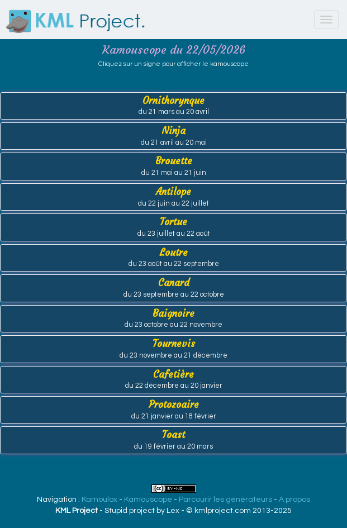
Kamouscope (148, 499)
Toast (173, 439)
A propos (294, 499)
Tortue (173, 226)
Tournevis (173, 348)
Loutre (173, 257)
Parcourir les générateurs (225, 499)
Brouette (173, 166)
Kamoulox (99, 499)
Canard (173, 287)
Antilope (173, 196)
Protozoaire (173, 409)
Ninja (173, 135)
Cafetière (173, 379)
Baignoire (173, 318)
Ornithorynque (173, 105)
